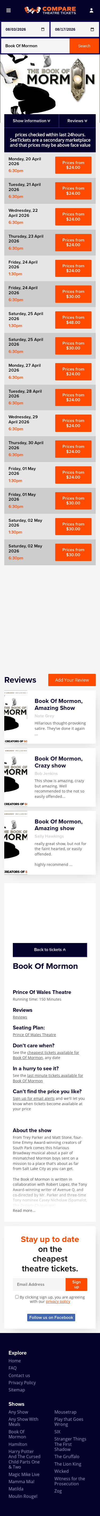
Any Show (18, 1412)
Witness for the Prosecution (69, 1481)
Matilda (16, 1489)
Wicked (61, 1471)
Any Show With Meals (23, 1421)
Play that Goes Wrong (68, 1421)
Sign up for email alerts (34, 1098)
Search (84, 46)
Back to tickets (50, 949)
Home (15, 1361)
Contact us (19, 1375)
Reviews (20, 1017)
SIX (57, 1432)
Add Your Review (72, 680)
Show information (31, 120)
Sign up (76, 1284)
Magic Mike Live (24, 1474)
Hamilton (18, 1444)
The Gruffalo (66, 1456)
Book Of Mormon (17, 1434)
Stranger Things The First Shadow (70, 1444)
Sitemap (17, 1390)
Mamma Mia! (21, 1482)
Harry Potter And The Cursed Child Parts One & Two (25, 1459)
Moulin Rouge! (23, 1496)
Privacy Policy (22, 1383)
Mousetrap (65, 1412)
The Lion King (67, 1464)
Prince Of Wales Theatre (34, 1034)
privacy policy (58, 1301)
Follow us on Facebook (51, 1317)
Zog (58, 1491)
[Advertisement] (50, 615)
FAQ (13, 1368)
